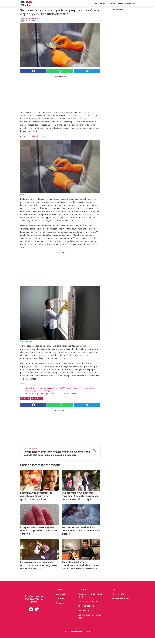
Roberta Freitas (34, 18)
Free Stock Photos (26, 341)
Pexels (22, 194)
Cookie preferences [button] (120, 598)
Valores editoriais (86, 606)
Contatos (60, 598)
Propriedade (83, 610)
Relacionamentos (126, 3)
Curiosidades (99, 3)
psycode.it (60, 603)
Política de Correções (88, 601)
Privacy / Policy (118, 594)
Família (111, 3)
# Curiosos (37, 398)
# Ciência (25, 398)
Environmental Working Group (34, 136)
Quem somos (62, 594)
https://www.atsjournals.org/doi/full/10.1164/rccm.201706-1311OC (51, 393)
